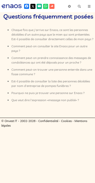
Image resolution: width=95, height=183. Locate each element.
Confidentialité (48, 128)
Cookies (66, 128)
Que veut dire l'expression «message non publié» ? (45, 107)
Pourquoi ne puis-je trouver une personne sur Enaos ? (48, 100)
